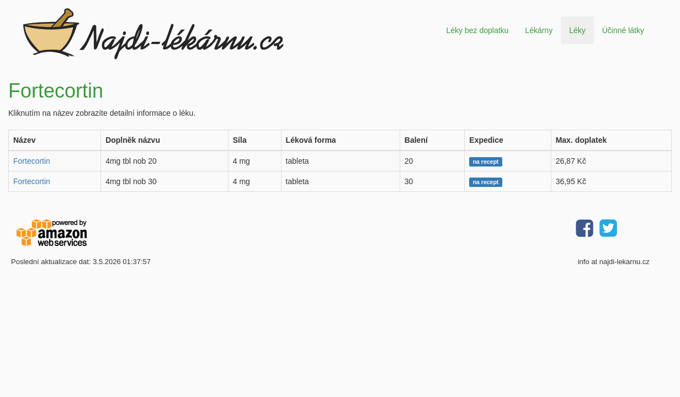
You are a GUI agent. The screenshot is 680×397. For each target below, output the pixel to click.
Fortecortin (31, 161)
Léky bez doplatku (477, 30)
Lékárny (538, 30)
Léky (577, 30)
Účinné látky (623, 30)
